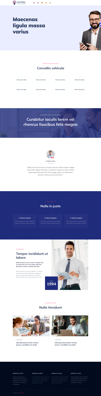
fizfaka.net (21, 393)
